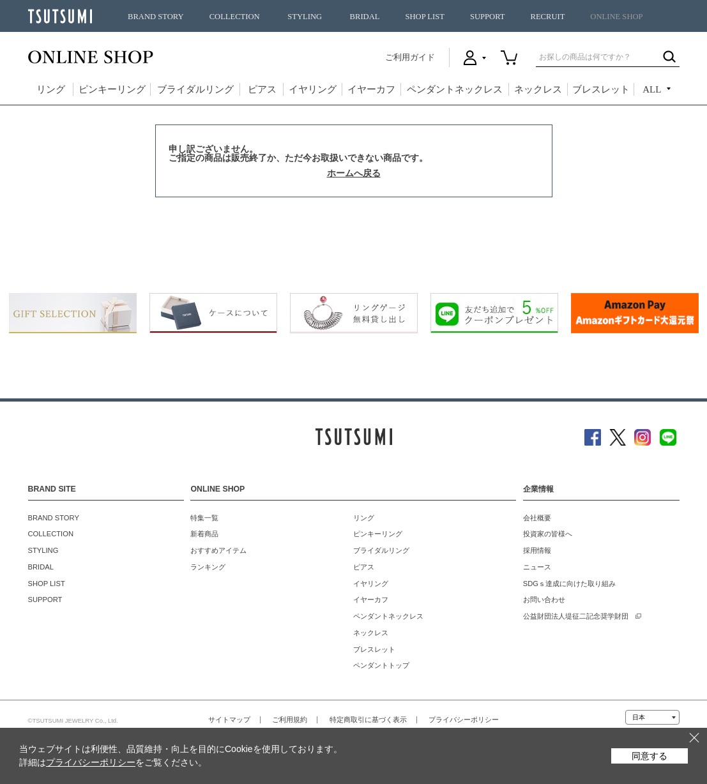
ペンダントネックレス (455, 89)
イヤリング (313, 89)
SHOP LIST (424, 16)
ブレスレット (601, 89)
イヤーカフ (371, 89)
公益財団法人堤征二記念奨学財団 (575, 616)
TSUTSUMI (60, 16)
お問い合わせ (544, 599)
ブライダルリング (195, 89)
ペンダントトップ (381, 665)
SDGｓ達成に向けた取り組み (569, 583)
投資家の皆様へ (547, 534)
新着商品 (204, 534)
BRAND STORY (156, 16)
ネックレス (538, 89)
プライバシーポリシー (464, 719)
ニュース (537, 567)
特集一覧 (204, 518)
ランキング (207, 567)
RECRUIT (547, 16)
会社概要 (537, 518)
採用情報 (537, 550)
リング (50, 89)
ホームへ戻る (354, 173)
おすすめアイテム (218, 550)
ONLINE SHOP (616, 16)
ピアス (262, 89)
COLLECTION (234, 16)
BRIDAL (365, 16)
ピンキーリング (112, 89)
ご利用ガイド (410, 57)
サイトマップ (229, 719)
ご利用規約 (289, 719)
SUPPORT (487, 16)
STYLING (304, 16)
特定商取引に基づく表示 (368, 719)
